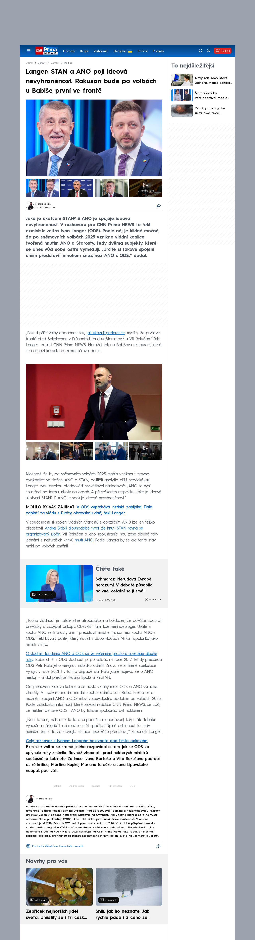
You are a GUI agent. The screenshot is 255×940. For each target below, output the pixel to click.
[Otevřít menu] (28, 50)
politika (57, 786)
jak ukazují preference (106, 333)
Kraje (84, 51)
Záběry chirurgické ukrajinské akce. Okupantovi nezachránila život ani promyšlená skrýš (212, 111)
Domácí (69, 51)
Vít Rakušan (115, 786)
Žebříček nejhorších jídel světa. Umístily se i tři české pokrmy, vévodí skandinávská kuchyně (57, 915)
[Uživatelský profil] (208, 50)
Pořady (158, 51)
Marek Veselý (43, 204)
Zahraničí (101, 51)
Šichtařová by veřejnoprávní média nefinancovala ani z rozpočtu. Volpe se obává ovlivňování (211, 96)
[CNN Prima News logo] (46, 51)
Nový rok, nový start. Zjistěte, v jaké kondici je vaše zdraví (213, 81)
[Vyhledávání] (200, 50)
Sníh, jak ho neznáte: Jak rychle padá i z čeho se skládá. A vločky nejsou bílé (125, 915)
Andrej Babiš (76, 786)
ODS (132, 786)
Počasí (143, 51)
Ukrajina (120, 51)
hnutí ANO (84, 540)
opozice (96, 786)
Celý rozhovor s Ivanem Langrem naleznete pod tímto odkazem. (87, 741)
